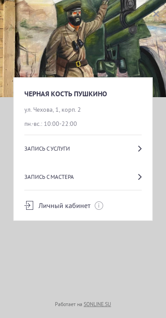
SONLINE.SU (97, 304)
